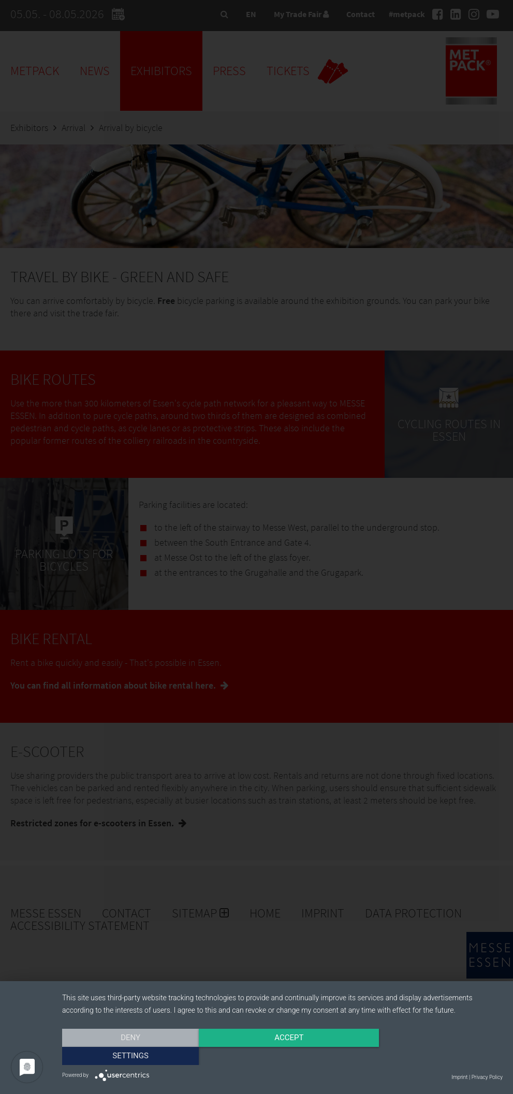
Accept (282, 1056)
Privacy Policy (487, 1077)
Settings (437, 1056)
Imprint (459, 1077)
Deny (128, 1056)
